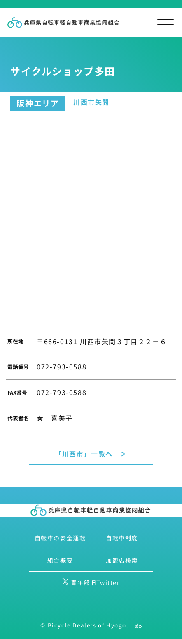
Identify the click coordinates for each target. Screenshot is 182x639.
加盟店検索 (122, 560)
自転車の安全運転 (60, 538)
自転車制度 (122, 538)
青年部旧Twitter (90, 582)
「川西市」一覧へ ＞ (91, 454)
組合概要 (60, 560)
